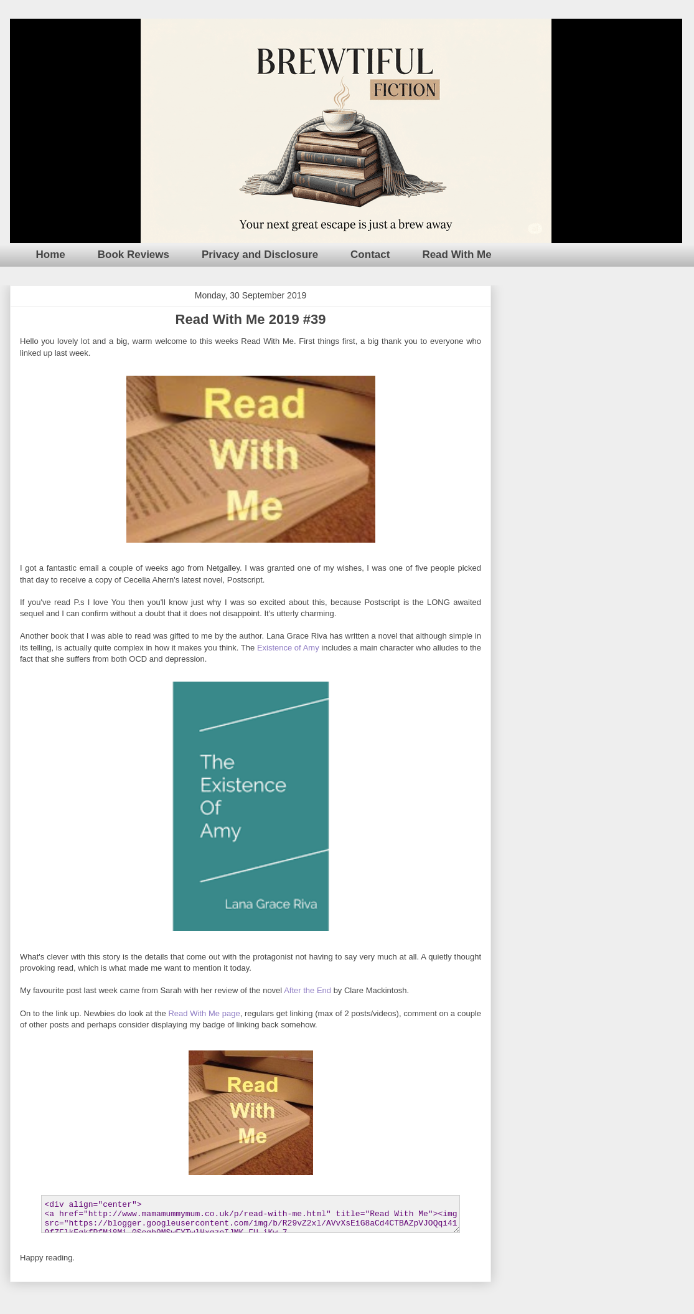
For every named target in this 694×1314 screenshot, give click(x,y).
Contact (370, 254)
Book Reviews (133, 254)
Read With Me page (204, 1013)
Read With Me (456, 254)
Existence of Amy (288, 647)
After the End (307, 990)
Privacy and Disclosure (260, 254)
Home (50, 254)
